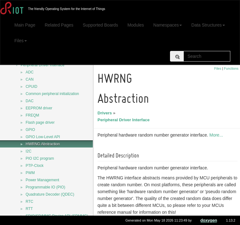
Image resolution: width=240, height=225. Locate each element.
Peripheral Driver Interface (42, 65)
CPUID (31, 86)
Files (20, 40)
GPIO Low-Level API (43, 137)
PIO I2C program (40, 158)
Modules (136, 25)
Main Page (24, 25)
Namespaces (167, 25)
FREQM (32, 115)
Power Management (42, 180)
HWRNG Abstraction (43, 144)
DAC (29, 101)
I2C (29, 151)
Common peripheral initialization (52, 94)
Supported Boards (100, 25)
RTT (29, 209)
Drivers (105, 113)
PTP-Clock (34, 165)
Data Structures (208, 25)
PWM (30, 173)
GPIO (30, 130)
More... (217, 135)
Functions (231, 68)
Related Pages (59, 25)
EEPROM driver (39, 108)
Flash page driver (40, 122)
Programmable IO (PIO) (45, 187)
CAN (29, 79)
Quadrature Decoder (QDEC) (50, 194)
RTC (29, 201)
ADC (29, 72)
